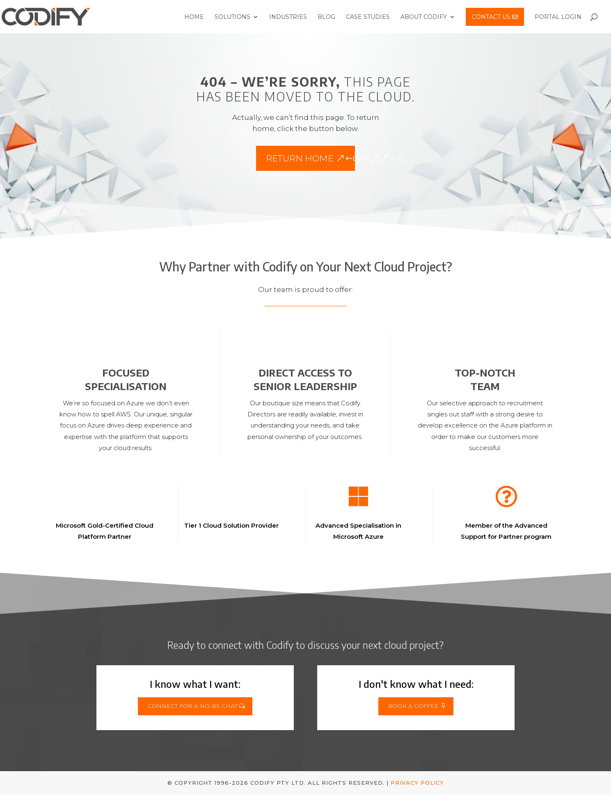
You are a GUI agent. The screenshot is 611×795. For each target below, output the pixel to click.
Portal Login (558, 17)
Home (194, 17)
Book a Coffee (413, 706)
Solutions (232, 17)
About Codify (423, 17)
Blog (326, 17)
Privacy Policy (417, 782)
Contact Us (495, 17)
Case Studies (368, 17)
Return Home (300, 158)
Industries (288, 17)
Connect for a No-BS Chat (193, 706)
